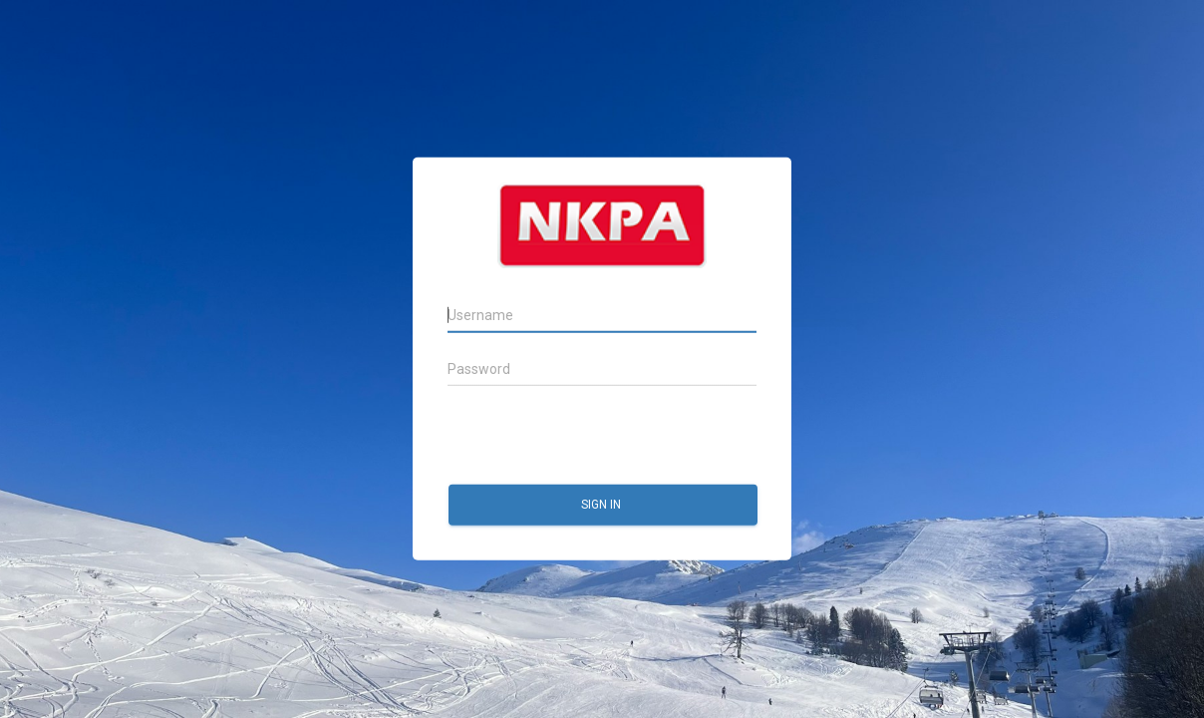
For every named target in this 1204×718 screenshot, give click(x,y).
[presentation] (599, 436)
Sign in (602, 505)
